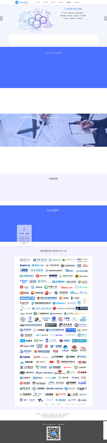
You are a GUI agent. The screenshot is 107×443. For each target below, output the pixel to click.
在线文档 (45, 2)
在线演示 (53, 2)
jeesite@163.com (66, 414)
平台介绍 (38, 2)
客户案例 (61, 2)
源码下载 (76, 2)
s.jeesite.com (45, 414)
